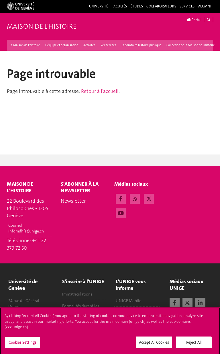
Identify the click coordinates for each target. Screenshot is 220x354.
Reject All (193, 344)
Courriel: (26, 228)
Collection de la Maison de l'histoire (190, 45)
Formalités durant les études (80, 308)
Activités (89, 45)
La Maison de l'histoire (24, 45)
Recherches (108, 45)
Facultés (119, 6)
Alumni (204, 6)
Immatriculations (77, 294)
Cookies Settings (22, 344)
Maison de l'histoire (41, 26)
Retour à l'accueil (100, 91)
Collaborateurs (161, 6)
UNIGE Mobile (128, 300)
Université (98, 6)
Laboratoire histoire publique (141, 45)
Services (187, 6)
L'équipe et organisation (61, 45)
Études (137, 6)
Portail (194, 19)
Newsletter (73, 200)
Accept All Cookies (154, 344)
